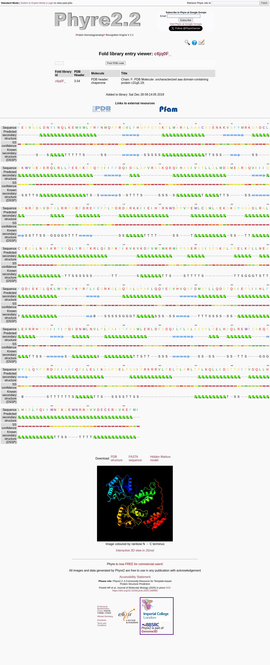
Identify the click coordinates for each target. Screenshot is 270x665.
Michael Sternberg (105, 616)
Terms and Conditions (101, 624)
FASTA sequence (135, 458)
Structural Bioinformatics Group (103, 609)
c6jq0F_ (60, 81)
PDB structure (116, 458)
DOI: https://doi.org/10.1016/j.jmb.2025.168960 (141, 589)
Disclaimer (101, 620)
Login (50, 3)
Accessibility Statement (135, 577)
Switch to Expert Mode (33, 3)
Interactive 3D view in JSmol (135, 550)
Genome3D (149, 631)
